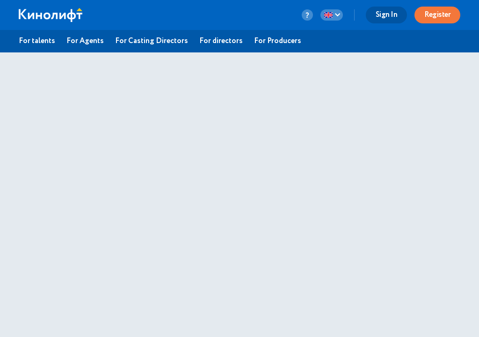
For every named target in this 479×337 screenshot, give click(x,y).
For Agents (85, 41)
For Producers (277, 41)
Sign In (387, 14)
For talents (37, 41)
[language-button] (331, 15)
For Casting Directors (151, 41)
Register (437, 14)
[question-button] (307, 15)
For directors (221, 41)
